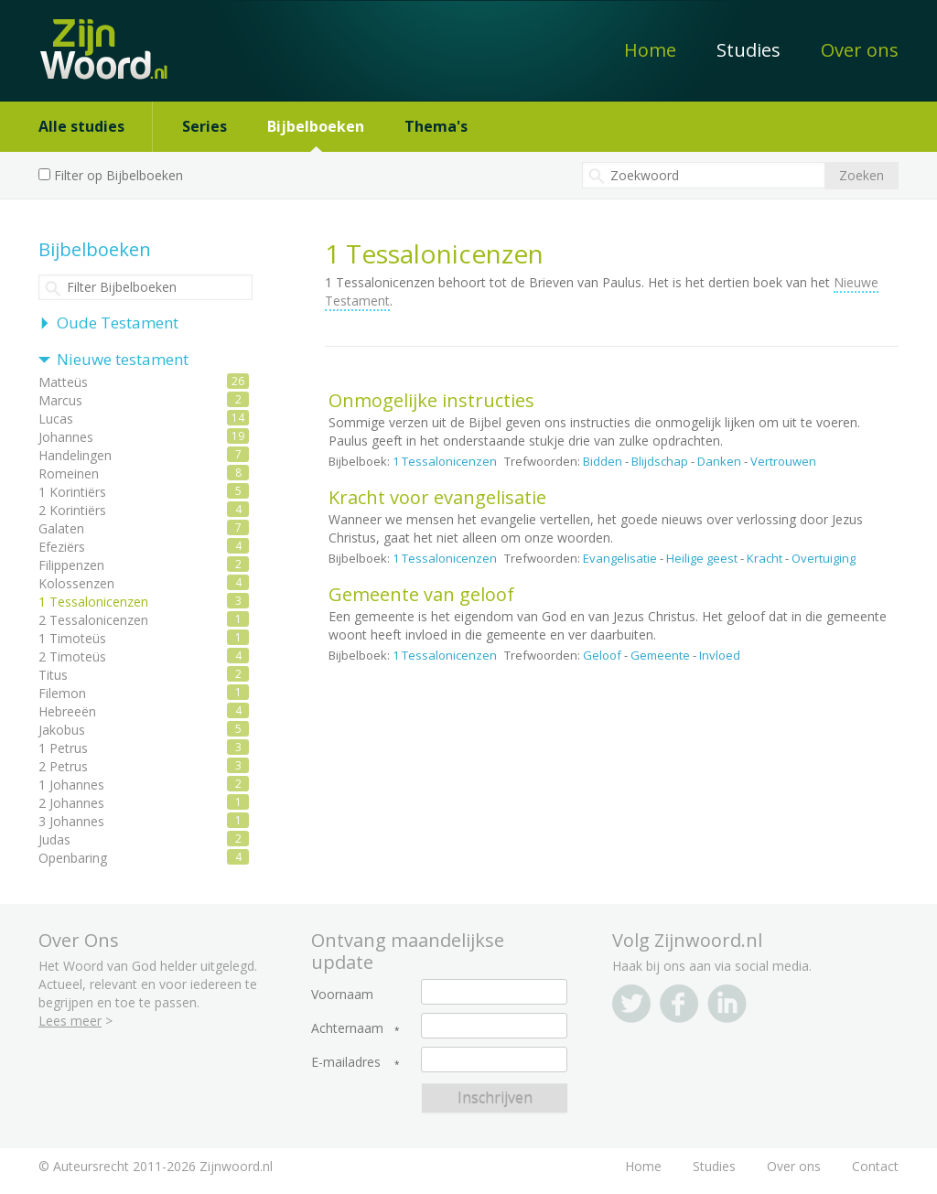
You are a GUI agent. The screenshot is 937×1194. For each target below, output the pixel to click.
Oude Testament (117, 322)
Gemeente (660, 655)
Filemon (62, 693)
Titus (53, 674)
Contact (875, 1166)
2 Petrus (63, 766)
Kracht (764, 558)
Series (204, 126)
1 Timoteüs (72, 638)
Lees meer (70, 1020)
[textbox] (703, 175)
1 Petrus (63, 748)
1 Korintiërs (72, 491)
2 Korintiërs (72, 510)
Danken (719, 461)
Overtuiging (824, 558)
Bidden (602, 461)
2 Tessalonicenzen (93, 620)
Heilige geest (702, 558)
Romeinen (68, 473)
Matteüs (63, 382)
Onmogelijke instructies (431, 400)
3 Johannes (71, 821)
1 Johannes (71, 784)
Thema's (436, 126)
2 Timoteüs (72, 656)
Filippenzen (71, 565)
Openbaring (72, 857)
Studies (748, 50)
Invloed (719, 655)
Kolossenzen (76, 583)
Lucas (55, 418)
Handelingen (75, 455)
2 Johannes (71, 803)
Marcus (60, 400)
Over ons (860, 50)
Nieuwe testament (122, 359)
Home (650, 50)
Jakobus (61, 729)
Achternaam (347, 1028)
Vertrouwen (783, 461)
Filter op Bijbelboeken (118, 175)
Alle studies (81, 126)
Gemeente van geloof (421, 594)
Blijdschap (659, 461)
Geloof (602, 655)
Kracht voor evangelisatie (437, 497)
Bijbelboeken (315, 126)
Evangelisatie (620, 558)
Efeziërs (61, 546)
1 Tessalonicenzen (445, 461)
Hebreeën (67, 711)
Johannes (65, 437)
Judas (54, 839)
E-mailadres (346, 1062)
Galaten (61, 528)
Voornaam (342, 994)
